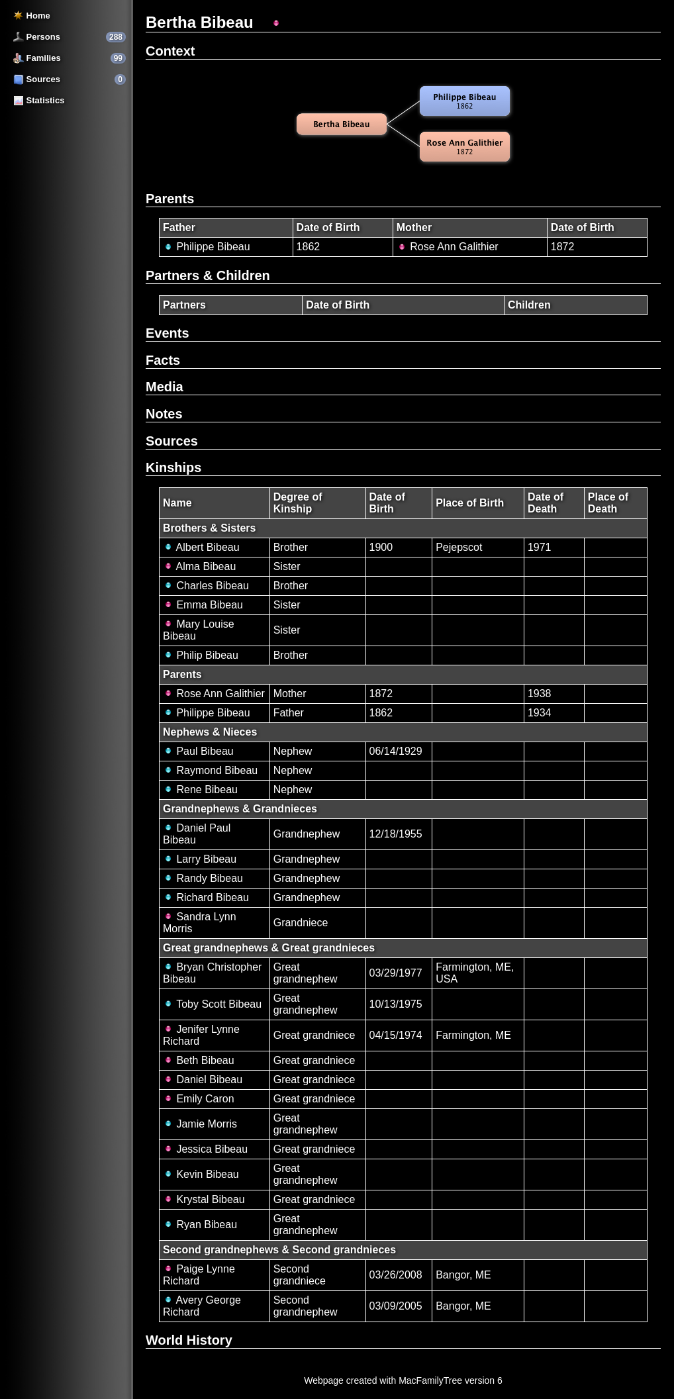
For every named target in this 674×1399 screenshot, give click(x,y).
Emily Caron (198, 1098)
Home (31, 16)
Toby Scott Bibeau (212, 1004)
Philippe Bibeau (206, 246)
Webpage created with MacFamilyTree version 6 (403, 1380)
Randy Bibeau (203, 878)
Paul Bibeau (198, 751)
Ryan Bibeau (200, 1224)
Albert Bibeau (201, 547)
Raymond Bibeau (210, 770)
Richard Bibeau (206, 897)
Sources (36, 79)
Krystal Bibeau (204, 1199)
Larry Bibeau (199, 859)
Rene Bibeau (200, 789)
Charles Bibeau (206, 585)
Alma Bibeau (199, 566)
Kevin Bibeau (201, 1174)
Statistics (38, 100)
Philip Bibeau (200, 655)
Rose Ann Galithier (448, 246)
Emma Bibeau (203, 604)
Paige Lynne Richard (199, 1274)
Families (37, 58)
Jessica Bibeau (205, 1149)
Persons (36, 37)
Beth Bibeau (198, 1060)
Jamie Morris (200, 1124)
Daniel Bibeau (202, 1079)
